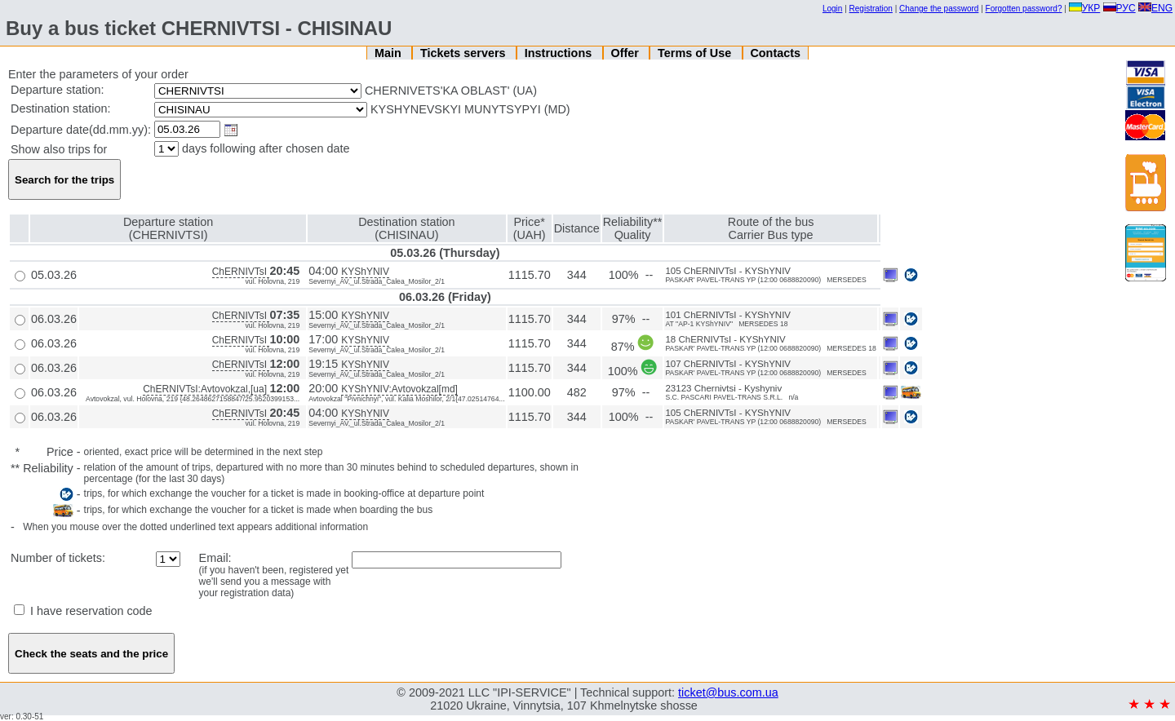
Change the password (938, 8)
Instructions (560, 53)
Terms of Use (696, 53)
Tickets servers (464, 53)
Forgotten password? (1024, 8)
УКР (1085, 8)
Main (390, 53)
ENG (1155, 8)
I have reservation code (83, 610)
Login (832, 8)
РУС (1119, 8)
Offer (625, 53)
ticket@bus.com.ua (728, 692)
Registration (871, 8)
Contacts (775, 53)
